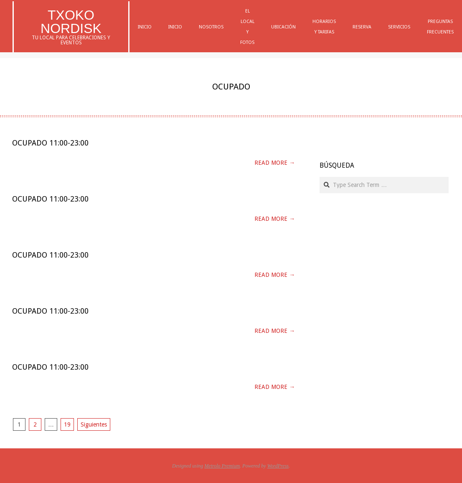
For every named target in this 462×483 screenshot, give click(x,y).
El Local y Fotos (247, 26)
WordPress (278, 466)
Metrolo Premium (222, 466)
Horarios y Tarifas (324, 27)
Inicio (145, 27)
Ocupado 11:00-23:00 (50, 142)
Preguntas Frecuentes (440, 27)
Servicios (399, 27)
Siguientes (94, 424)
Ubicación (283, 27)
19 (67, 424)
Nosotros (211, 27)
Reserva (362, 27)
